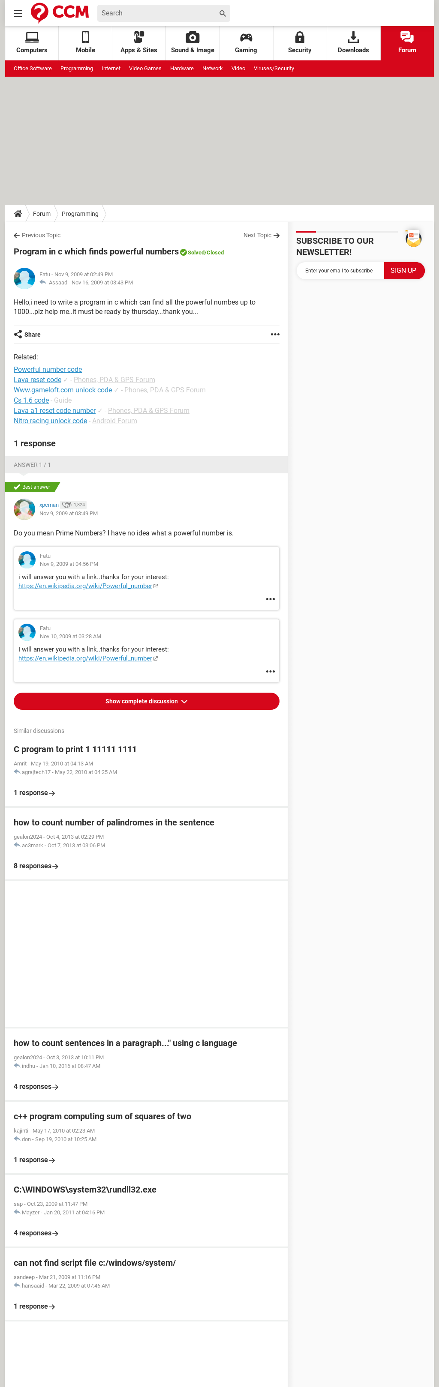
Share (32, 334)
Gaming (246, 42)
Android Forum (114, 421)
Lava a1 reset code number (55, 411)
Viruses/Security (274, 68)
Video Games (145, 68)
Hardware (182, 68)
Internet (111, 68)
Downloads (353, 42)
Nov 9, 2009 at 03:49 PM (68, 513)
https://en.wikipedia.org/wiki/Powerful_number (85, 586)
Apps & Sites (138, 42)
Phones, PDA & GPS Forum (114, 380)
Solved (196, 252)
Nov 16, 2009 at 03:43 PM (102, 282)
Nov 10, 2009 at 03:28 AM (70, 636)
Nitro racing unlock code (50, 421)
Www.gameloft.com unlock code (63, 390)
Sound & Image (192, 42)
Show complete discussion (142, 701)
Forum (407, 42)
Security (300, 42)
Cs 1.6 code (31, 400)
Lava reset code (37, 380)
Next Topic (257, 235)
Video (238, 68)
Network (212, 68)
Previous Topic (41, 235)
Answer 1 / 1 (32, 464)
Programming (76, 68)
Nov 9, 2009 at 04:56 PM (69, 564)
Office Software (33, 68)
